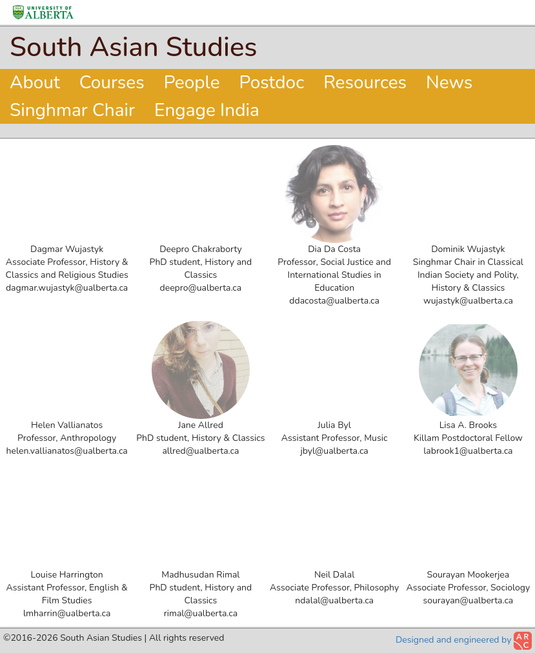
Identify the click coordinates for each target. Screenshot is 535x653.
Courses (112, 82)
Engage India (206, 110)
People (192, 82)
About (35, 82)
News (449, 82)
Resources (365, 82)
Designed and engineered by (464, 641)
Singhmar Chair (72, 110)
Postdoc (272, 82)
